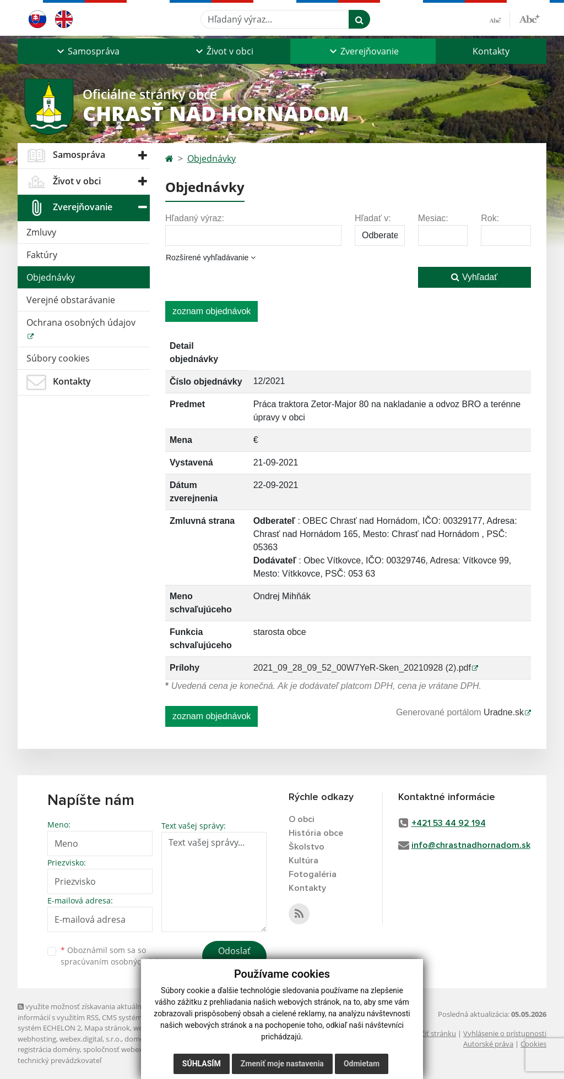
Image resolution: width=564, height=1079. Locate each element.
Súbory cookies (58, 358)
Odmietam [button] (361, 1063)
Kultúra (303, 860)
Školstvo (306, 846)
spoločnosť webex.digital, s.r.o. (133, 1049)
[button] (87, 51)
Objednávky (50, 277)
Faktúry (41, 255)
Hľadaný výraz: (194, 218)
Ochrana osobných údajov (80, 322)
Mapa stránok (107, 1028)
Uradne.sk (504, 712)
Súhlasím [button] (201, 1063)
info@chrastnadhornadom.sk (470, 845)
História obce (316, 833)
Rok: (490, 218)
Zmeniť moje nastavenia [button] (282, 1063)
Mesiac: (433, 218)
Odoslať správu (234, 957)
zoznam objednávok (211, 311)
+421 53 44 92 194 (448, 823)
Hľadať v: (373, 218)
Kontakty (491, 51)
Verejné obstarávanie (70, 300)
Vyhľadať (474, 277)
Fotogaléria (313, 874)
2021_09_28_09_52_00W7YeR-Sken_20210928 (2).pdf (362, 667)
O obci (301, 819)
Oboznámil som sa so (117, 956)
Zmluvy (41, 232)
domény (137, 1039)
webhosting (37, 1039)
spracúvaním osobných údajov (117, 961)
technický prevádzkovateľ (59, 1060)
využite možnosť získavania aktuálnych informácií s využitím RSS (85, 1011)
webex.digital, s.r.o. (90, 1039)
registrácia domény (49, 1049)
